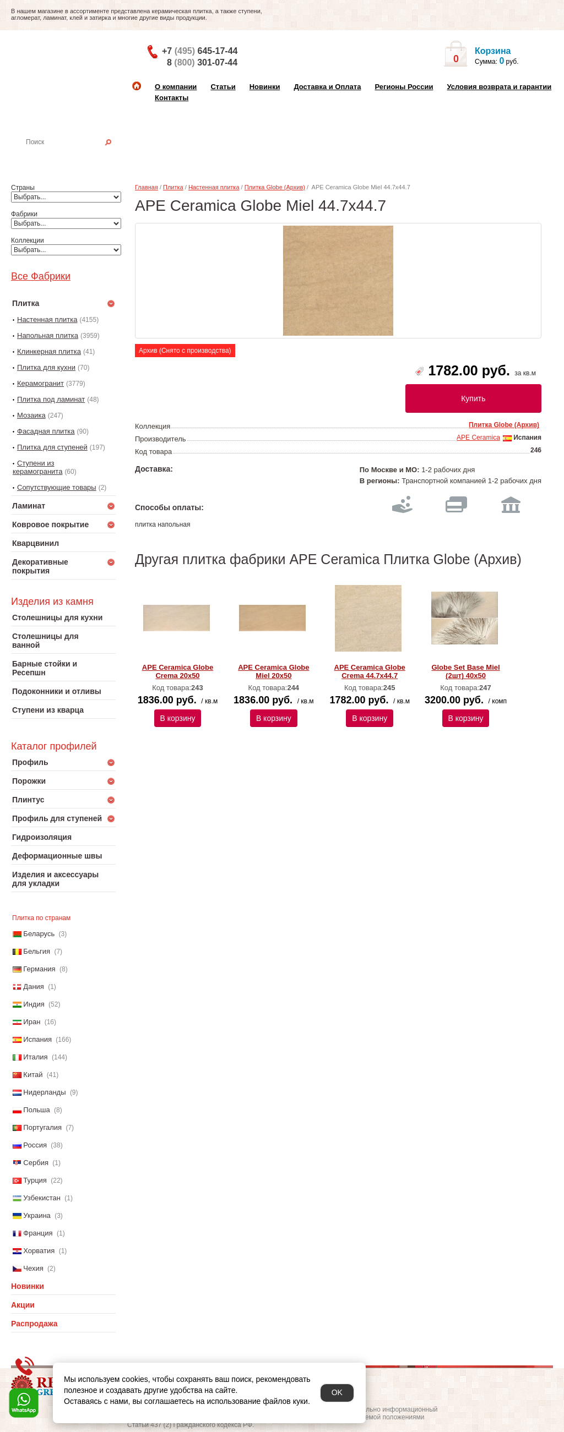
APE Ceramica (478, 437)
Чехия (33, 1268)
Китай (32, 1074)
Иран (31, 1022)
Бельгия (36, 951)
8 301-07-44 (202, 62)
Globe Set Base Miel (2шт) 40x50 (465, 671)
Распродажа (34, 1323)
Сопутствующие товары (56, 487)
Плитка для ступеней (52, 447)
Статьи (222, 87)
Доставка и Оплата (327, 87)
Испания (37, 1039)
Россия (35, 1145)
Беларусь (39, 934)
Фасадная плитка (46, 431)
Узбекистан (42, 1198)
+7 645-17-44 (199, 51)
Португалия (42, 1127)
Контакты (171, 98)
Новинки (265, 87)
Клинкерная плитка (49, 351)
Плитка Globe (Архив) (275, 187)
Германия (39, 969)
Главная (146, 187)
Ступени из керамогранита (37, 467)
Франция (37, 1233)
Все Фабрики (40, 276)
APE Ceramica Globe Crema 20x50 (177, 671)
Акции (23, 1304)
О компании (176, 87)
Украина (37, 1215)
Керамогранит (40, 383)
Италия (35, 1057)
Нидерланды (44, 1092)
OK (337, 1392)
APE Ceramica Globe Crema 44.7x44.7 (369, 671)
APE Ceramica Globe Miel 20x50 (273, 671)
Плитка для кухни (46, 367)
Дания (33, 986)
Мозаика (31, 415)
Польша (36, 1110)
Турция (35, 1180)
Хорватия (39, 1251)
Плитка (173, 187)
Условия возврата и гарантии (499, 87)
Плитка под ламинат (51, 399)
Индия (33, 1004)
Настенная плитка (75, 157)
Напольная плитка (47, 335)
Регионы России (404, 87)
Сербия (35, 1162)
